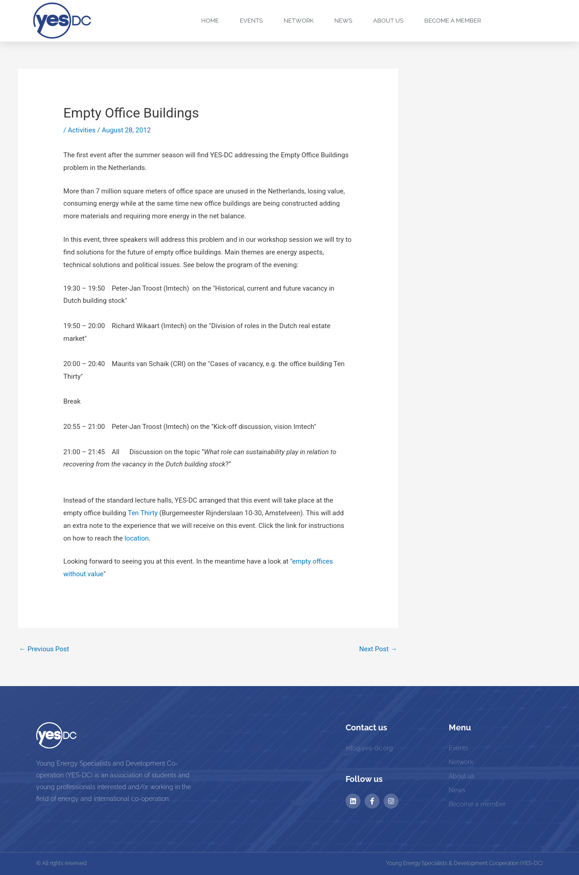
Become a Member (452, 20)
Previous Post (44, 649)
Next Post (378, 649)
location (136, 538)
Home (210, 20)
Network (298, 20)
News (343, 20)
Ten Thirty (142, 513)
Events (251, 20)
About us (388, 20)
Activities (81, 130)
